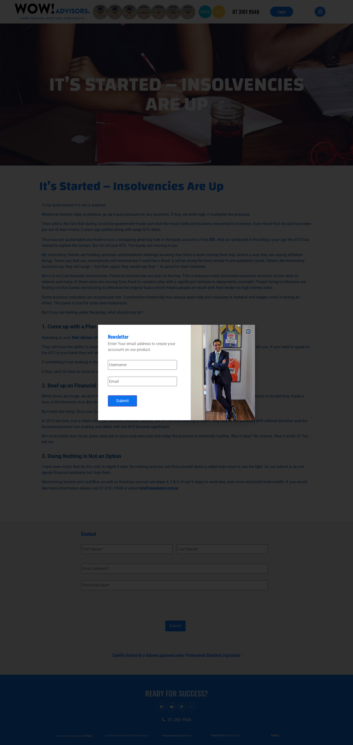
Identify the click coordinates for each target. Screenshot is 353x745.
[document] (176, 372)
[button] (248, 331)
